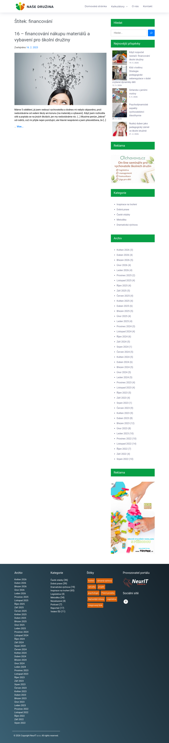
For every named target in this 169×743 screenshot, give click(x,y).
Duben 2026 (123, 255)
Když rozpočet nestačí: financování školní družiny (139, 56)
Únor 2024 (122, 372)
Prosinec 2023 (124, 382)
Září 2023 (122, 397)
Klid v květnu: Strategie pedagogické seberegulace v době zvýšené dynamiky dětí (131, 75)
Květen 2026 (123, 249)
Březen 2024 (123, 367)
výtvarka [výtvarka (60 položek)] (91, 587)
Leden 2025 (123, 321)
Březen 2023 (123, 423)
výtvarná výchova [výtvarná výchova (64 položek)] (104, 581)
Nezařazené (56, 601)
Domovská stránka (96, 6)
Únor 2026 (122, 265)
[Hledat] (151, 33)
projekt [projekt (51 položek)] (101, 587)
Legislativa (56, 594)
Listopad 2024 (124, 331)
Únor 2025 (122, 316)
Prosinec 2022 (124, 438)
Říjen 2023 (122, 392)
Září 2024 (122, 341)
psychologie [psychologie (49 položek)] (93, 593)
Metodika (121, 219)
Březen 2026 (123, 260)
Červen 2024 (123, 352)
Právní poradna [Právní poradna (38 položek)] (108, 593)
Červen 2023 (123, 408)
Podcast (55, 604)
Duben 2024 (123, 362)
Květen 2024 (123, 357)
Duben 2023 (123, 418)
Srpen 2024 (123, 346)
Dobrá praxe (123, 209)
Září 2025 (122, 290)
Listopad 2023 (124, 387)
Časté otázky (123, 214)
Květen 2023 (123, 413)
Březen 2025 (123, 311)
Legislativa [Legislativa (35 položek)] (111, 599)
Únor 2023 (122, 428)
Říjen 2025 (122, 285)
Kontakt (147, 6)
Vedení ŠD (55, 611)
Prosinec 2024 (124, 326)
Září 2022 (122, 454)
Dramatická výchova (127, 224)
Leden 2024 (123, 377)
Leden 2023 (123, 433)
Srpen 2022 (123, 459)
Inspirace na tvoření (127, 204)
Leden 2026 (123, 270)
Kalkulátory (118, 6)
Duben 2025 (123, 306)
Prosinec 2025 (124, 275)
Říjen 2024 (122, 336)
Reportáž (55, 608)
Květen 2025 (123, 301)
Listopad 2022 (124, 443)
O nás (135, 6)
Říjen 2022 (122, 448)
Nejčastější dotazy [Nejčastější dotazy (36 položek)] (96, 599)
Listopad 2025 (124, 280)
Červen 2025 (123, 295)
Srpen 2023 (123, 403)
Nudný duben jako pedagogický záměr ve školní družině (139, 127)
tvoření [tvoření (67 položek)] (91, 581)
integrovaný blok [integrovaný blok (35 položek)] (95, 605)
